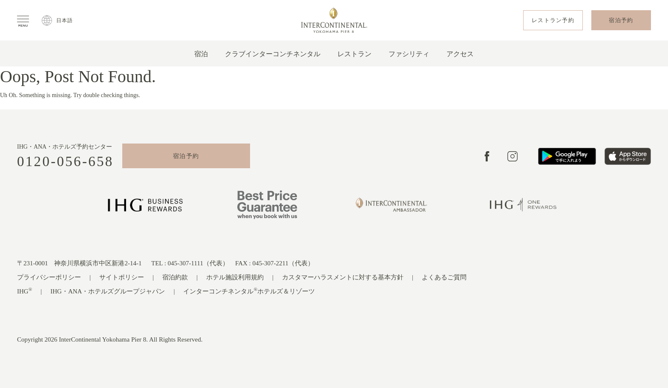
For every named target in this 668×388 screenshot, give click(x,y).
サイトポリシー (121, 277)
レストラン (354, 53)
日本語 (64, 20)
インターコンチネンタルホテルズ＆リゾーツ (249, 291)
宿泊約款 (175, 277)
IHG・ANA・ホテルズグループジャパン (107, 291)
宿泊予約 (186, 156)
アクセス (460, 53)
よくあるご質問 (444, 277)
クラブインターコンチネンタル (272, 53)
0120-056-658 (65, 162)
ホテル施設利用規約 (235, 277)
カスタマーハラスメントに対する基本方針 (342, 277)
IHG (24, 291)
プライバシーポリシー (49, 277)
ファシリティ (409, 53)
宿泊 (201, 53)
